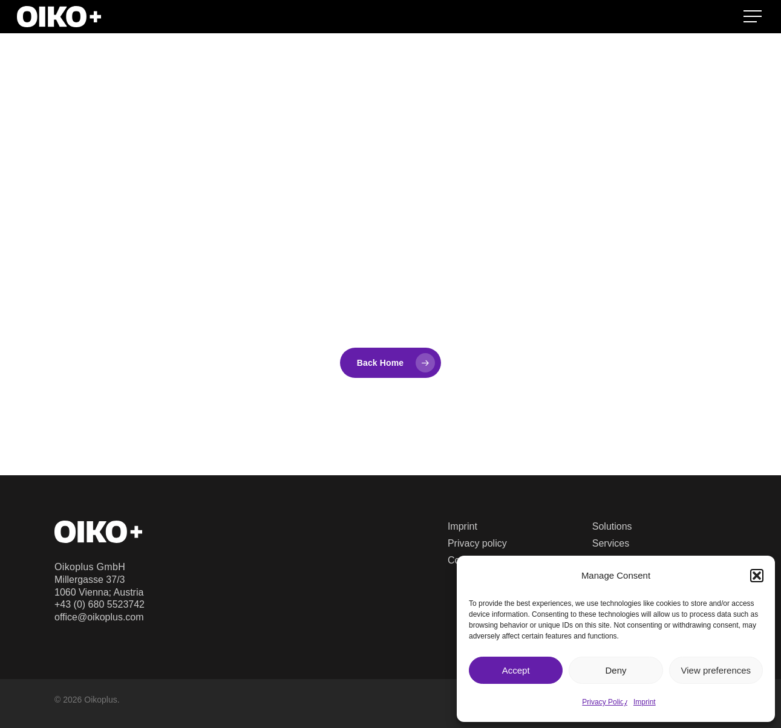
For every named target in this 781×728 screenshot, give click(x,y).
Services (610, 543)
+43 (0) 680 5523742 (99, 604)
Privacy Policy (604, 702)
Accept (516, 670)
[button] (757, 576)
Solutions (612, 526)
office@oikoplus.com (99, 617)
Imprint (644, 702)
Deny (615, 670)
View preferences (716, 670)
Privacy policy (477, 543)
